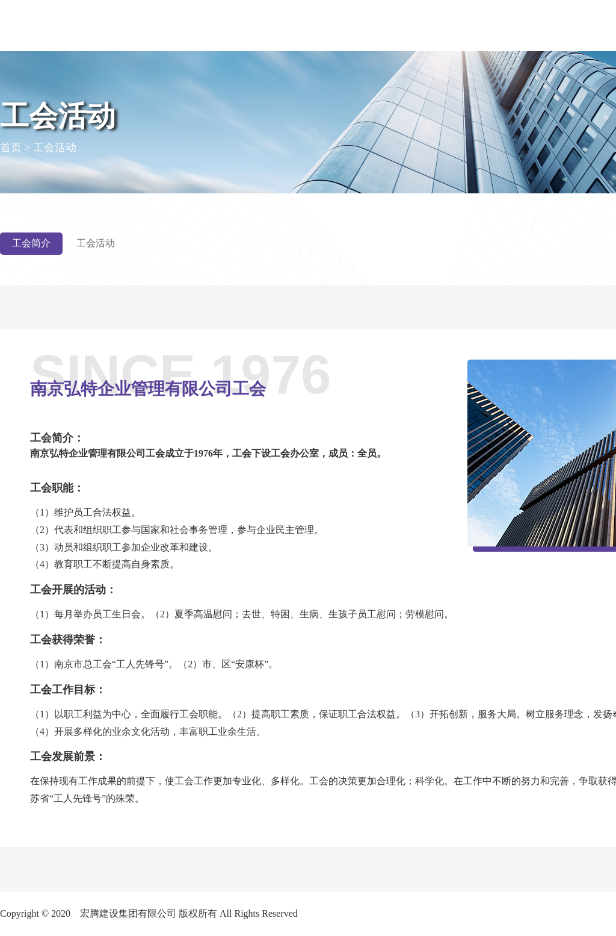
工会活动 (95, 243)
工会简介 (31, 243)
